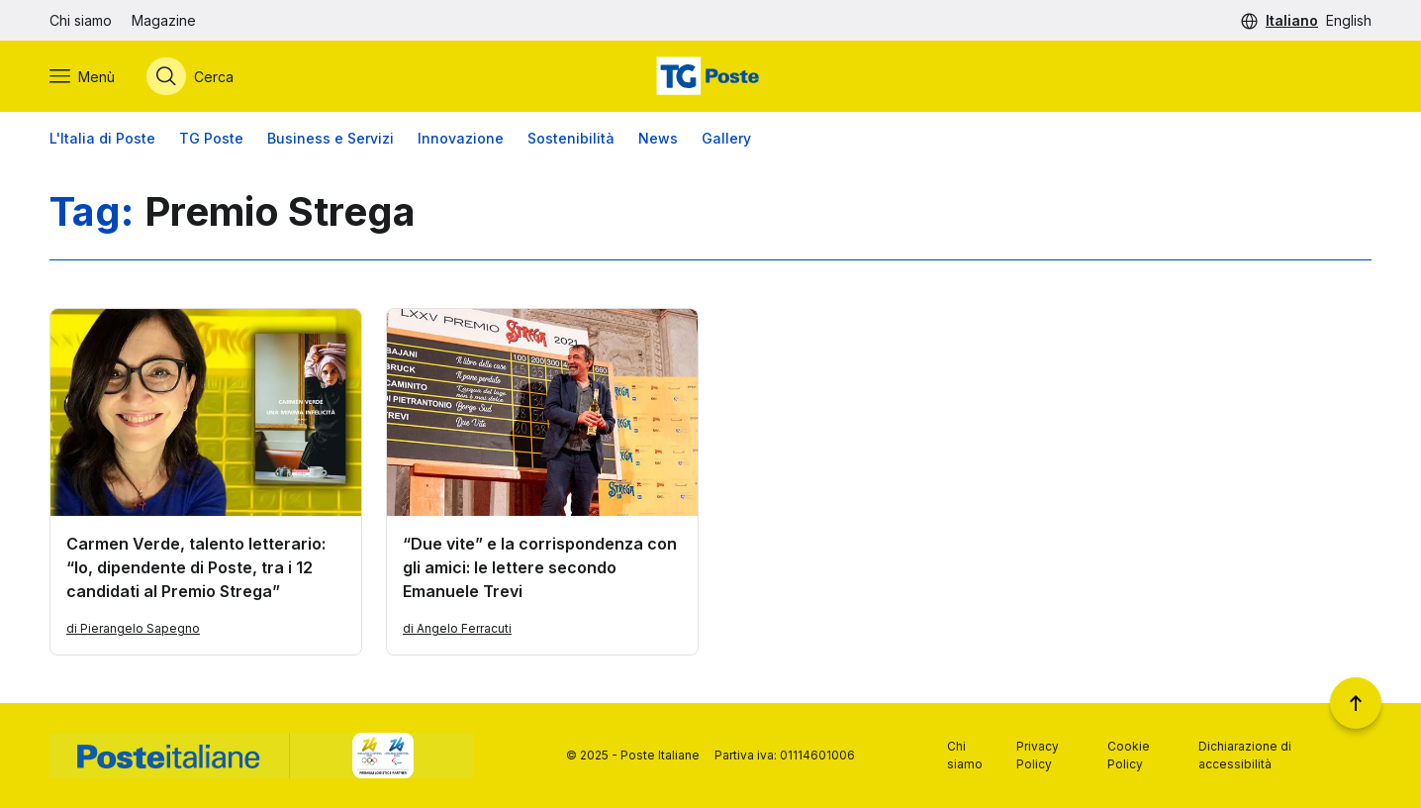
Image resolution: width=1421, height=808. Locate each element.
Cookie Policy (1128, 755)
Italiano (1292, 20)
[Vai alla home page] (710, 76)
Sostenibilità (571, 138)
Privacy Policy (1037, 755)
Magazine (164, 20)
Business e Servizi (330, 138)
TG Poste (211, 138)
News (658, 138)
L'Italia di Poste (102, 138)
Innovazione (461, 138)
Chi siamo (80, 20)
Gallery (726, 138)
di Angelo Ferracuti (457, 628)
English (1349, 20)
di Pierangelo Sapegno (133, 628)
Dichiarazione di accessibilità (1244, 755)
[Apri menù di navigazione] (82, 76)
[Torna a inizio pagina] (1355, 703)
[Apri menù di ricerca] (190, 76)
